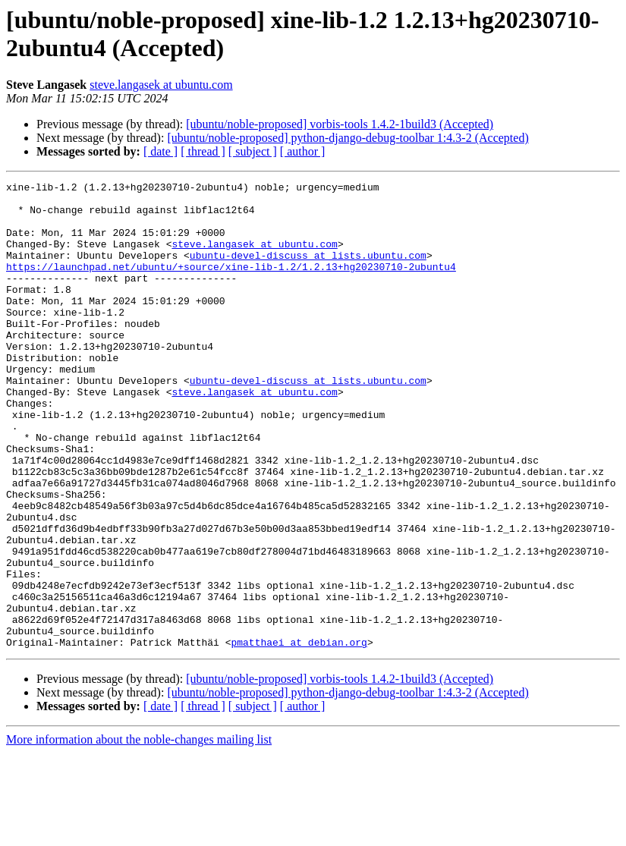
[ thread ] (203, 151)
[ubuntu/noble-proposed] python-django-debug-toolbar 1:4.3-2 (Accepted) (347, 137)
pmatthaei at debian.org (298, 735)
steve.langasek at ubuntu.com (161, 84)
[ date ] (160, 151)
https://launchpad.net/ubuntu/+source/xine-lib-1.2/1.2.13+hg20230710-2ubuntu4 (231, 284)
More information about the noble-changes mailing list (139, 832)
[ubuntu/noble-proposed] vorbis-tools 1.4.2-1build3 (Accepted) (339, 124)
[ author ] (303, 151)
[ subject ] (252, 151)
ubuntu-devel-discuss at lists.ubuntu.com (308, 271)
